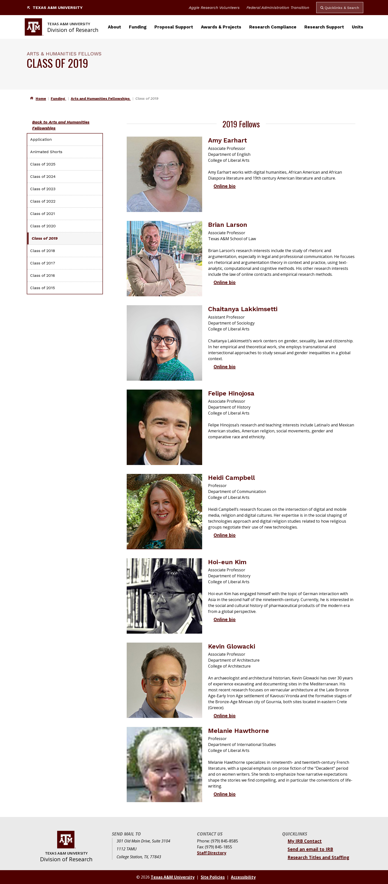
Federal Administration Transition (277, 7)
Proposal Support (173, 26)
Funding (137, 26)
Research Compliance (272, 26)
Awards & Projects (221, 26)
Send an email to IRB (310, 849)
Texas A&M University (55, 7)
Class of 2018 (42, 250)
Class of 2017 (42, 263)
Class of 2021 (42, 213)
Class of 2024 (43, 176)
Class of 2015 (42, 287)
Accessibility (243, 877)
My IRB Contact (305, 841)
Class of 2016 (42, 275)
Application (41, 139)
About (114, 26)
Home (41, 98)
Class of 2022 (42, 201)
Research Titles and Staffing (318, 857)
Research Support (324, 26)
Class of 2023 (42, 188)
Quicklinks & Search (339, 8)
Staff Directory (211, 853)
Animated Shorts (46, 151)
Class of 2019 (45, 238)
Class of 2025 (42, 164)
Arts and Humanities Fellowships (101, 98)
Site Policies (213, 877)
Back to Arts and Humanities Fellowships (60, 125)
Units (357, 26)
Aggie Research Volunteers (214, 7)
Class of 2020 (43, 226)
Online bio (225, 186)
